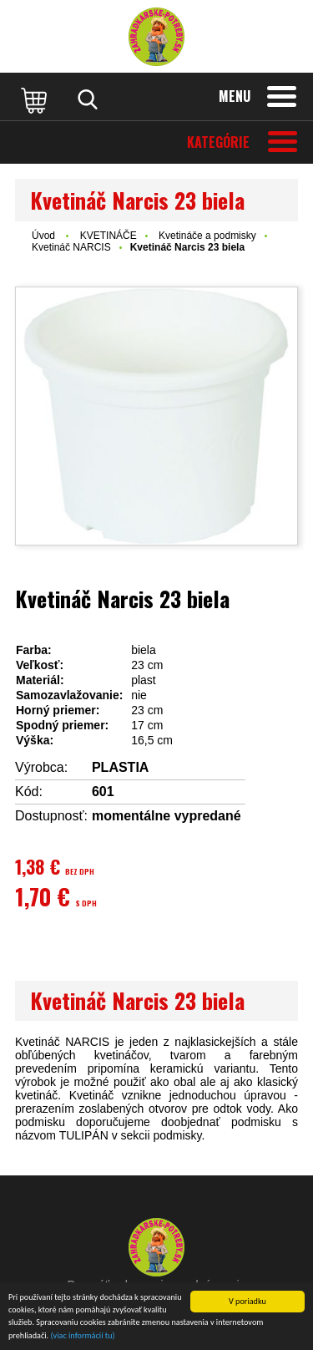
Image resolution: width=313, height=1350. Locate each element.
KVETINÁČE (108, 235)
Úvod (43, 235)
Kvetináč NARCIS (71, 247)
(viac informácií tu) (83, 1337)
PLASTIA (120, 767)
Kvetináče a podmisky (207, 235)
